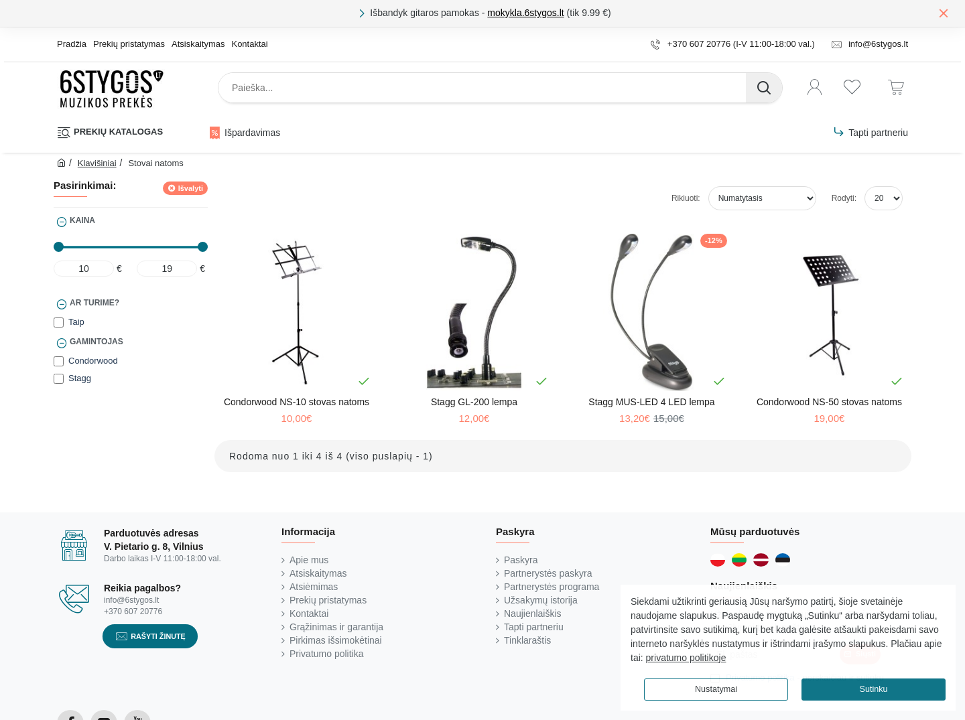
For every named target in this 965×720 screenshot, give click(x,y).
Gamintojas (96, 341)
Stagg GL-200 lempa (474, 402)
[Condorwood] (59, 361)
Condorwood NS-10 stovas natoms (296, 402)
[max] (167, 269)
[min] (84, 269)
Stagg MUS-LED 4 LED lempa (651, 402)
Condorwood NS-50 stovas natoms (829, 402)
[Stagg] (59, 379)
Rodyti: (844, 198)
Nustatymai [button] (716, 689)
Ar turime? (94, 302)
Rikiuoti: (685, 198)
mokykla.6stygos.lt (525, 12)
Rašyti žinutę (158, 636)
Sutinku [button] (873, 689)
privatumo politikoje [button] (686, 657)
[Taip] (59, 322)
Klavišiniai (97, 163)
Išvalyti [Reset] (190, 188)
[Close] (943, 12)
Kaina (82, 220)
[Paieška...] (764, 87)
